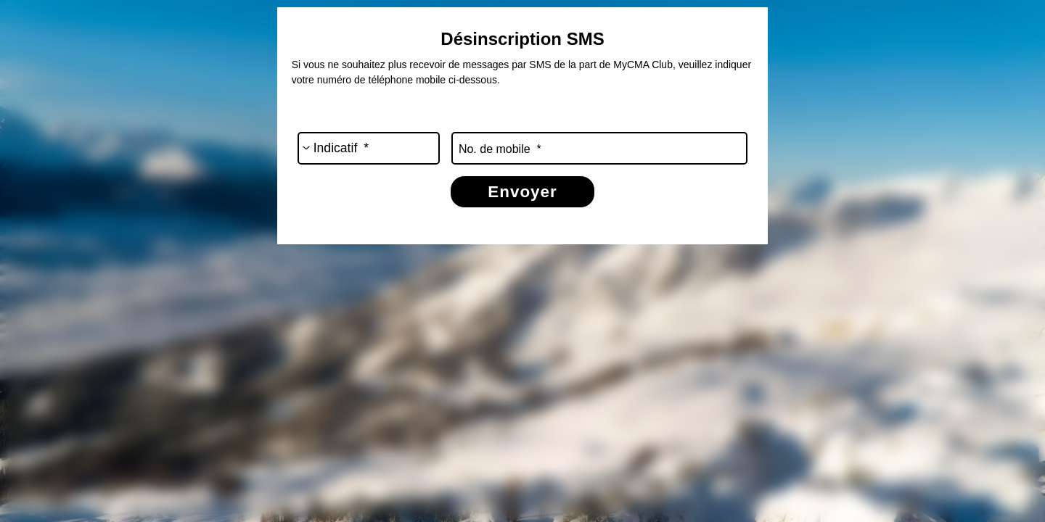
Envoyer (522, 192)
